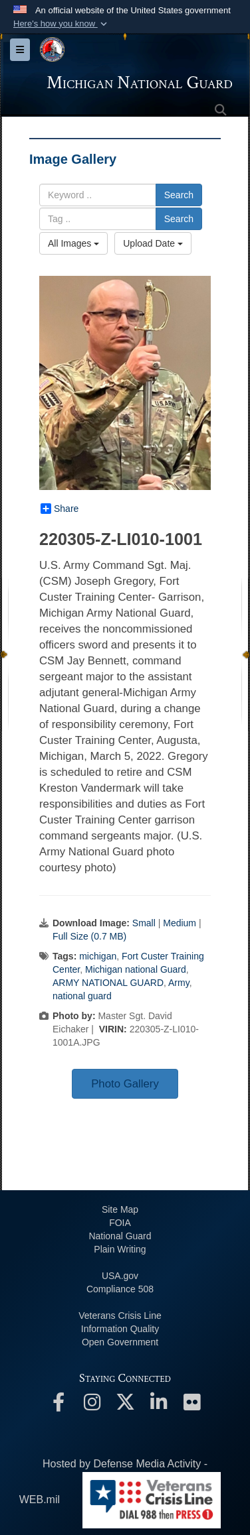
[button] (61, 24)
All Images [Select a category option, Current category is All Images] (73, 243)
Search (178, 195)
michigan (97, 956)
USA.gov (120, 1275)
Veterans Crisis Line (120, 1315)
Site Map (120, 1209)
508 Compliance (120, 1289)
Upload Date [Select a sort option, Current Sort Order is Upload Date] (153, 243)
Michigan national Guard (135, 969)
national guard (82, 996)
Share (59, 508)
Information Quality (120, 1328)
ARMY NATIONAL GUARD (108, 982)
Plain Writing (120, 1249)
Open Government (120, 1342)
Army (178, 982)
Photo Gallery (125, 1083)
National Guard (119, 1236)
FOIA (120, 1222)
